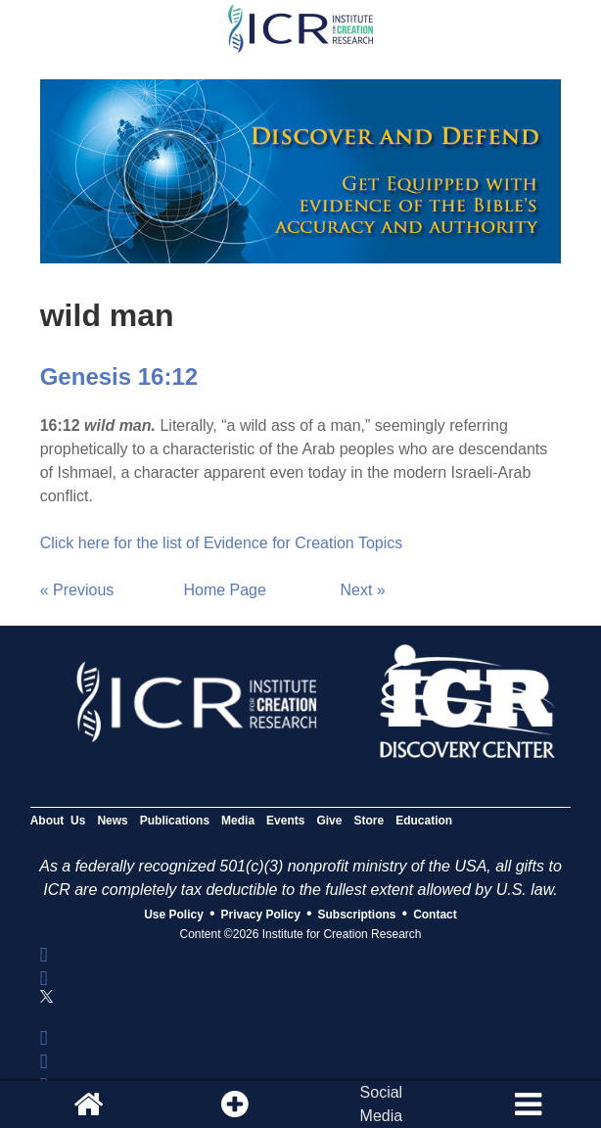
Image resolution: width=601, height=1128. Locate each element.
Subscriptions (357, 914)
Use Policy (174, 914)
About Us (58, 820)
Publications (174, 820)
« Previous (77, 590)
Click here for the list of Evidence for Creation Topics (221, 543)
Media (237, 820)
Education (423, 820)
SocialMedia (381, 1104)
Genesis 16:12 (119, 376)
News (112, 820)
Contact (435, 914)
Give (329, 820)
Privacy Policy (260, 914)
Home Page (224, 590)
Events (285, 820)
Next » (363, 590)
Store (368, 820)
